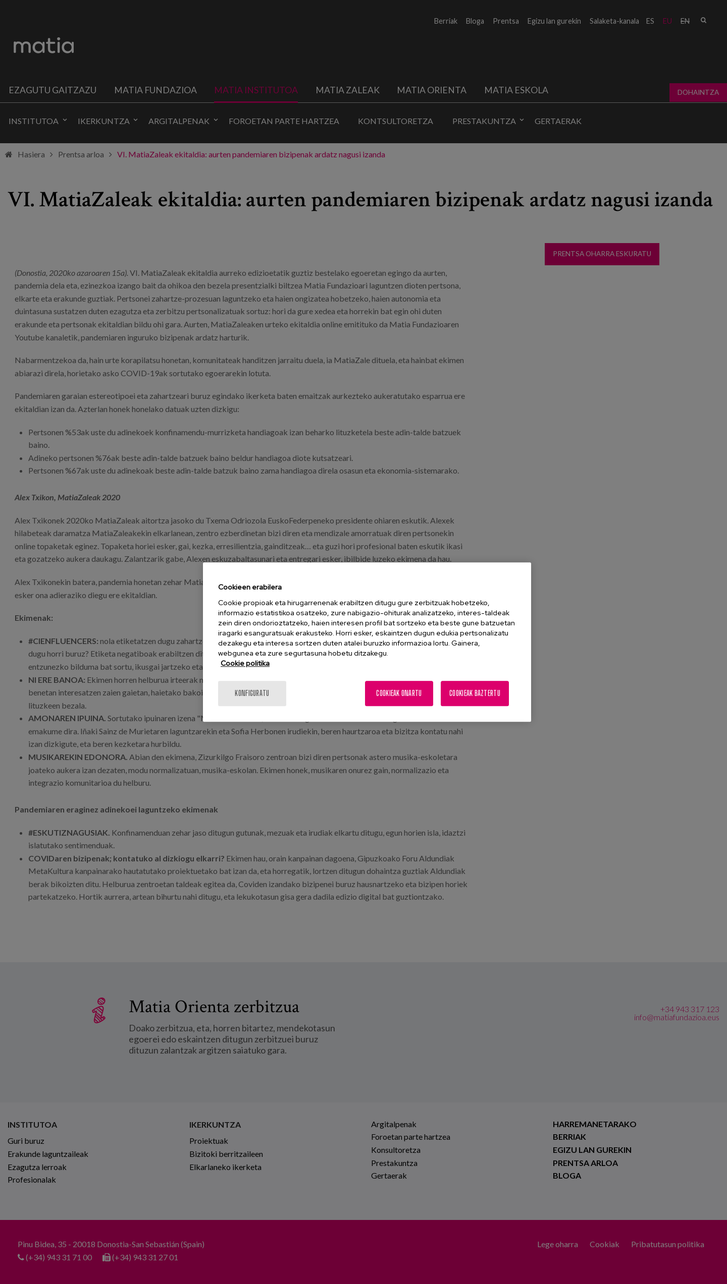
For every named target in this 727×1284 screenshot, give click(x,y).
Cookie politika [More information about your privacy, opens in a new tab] (245, 663)
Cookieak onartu (399, 693)
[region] (367, 642)
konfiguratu (252, 693)
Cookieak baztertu (474, 693)
